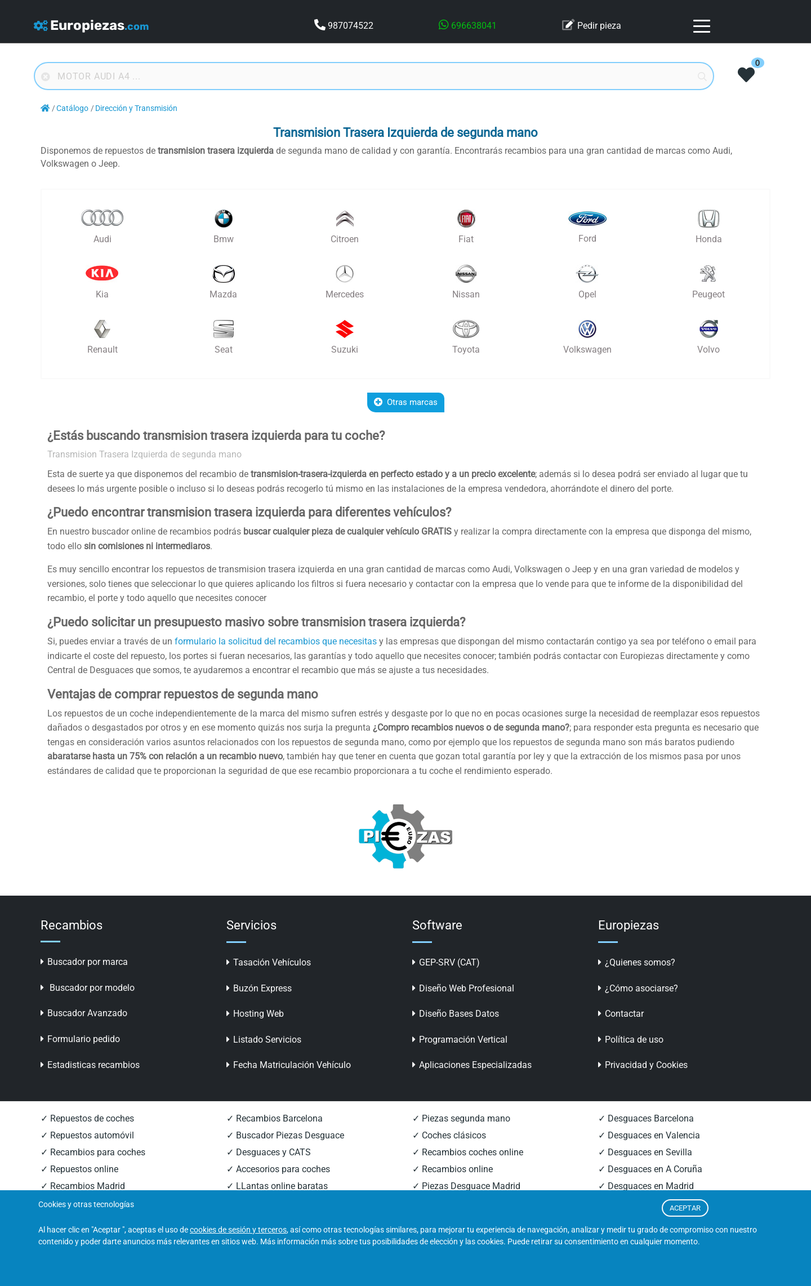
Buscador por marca (84, 961)
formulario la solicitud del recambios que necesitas (276, 641)
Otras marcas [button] (406, 402)
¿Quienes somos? (636, 962)
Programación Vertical (459, 1039)
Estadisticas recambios (90, 1065)
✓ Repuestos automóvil (87, 1135)
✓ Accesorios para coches (278, 1169)
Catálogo (72, 108)
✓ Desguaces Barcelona (646, 1118)
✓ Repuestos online (79, 1169)
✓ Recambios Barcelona (274, 1118)
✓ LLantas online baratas (277, 1186)
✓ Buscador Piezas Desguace (285, 1135)
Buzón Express (259, 988)
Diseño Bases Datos (455, 1013)
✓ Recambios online (452, 1169)
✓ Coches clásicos (449, 1135)
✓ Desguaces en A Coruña (650, 1169)
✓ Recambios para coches (93, 1152)
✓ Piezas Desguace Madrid (466, 1186)
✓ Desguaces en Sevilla (645, 1152)
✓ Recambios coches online (467, 1152)
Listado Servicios (263, 1039)
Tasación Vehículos (268, 962)
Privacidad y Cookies (643, 1065)
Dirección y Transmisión (136, 108)
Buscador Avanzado (84, 1013)
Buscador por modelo (88, 987)
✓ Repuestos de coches (87, 1118)
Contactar (621, 1013)
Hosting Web (255, 1013)
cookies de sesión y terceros (238, 1230)
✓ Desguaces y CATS (268, 1152)
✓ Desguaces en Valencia (649, 1135)
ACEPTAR (685, 1208)
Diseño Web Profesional (463, 988)
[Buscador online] (374, 76)
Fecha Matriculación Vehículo (288, 1065)
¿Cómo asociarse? (638, 988)
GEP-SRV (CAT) (446, 962)
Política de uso (630, 1039)
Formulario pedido (80, 1039)
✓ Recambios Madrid (83, 1186)
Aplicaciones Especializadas (472, 1065)
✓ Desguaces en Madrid (646, 1186)
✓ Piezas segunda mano (461, 1118)
